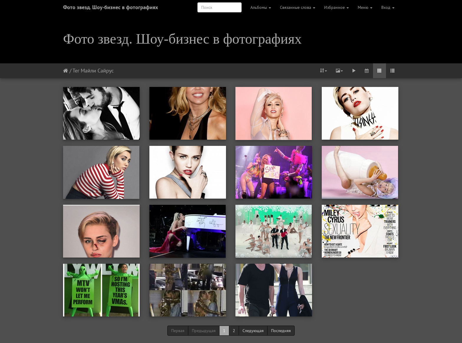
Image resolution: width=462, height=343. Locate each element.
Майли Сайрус (97, 70)
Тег (75, 70)
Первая (177, 330)
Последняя (281, 330)
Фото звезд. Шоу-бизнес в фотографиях (110, 7)
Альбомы (260, 7)
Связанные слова (297, 7)
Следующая (253, 330)
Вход (388, 7)
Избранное (336, 7)
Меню (365, 7)
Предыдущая (204, 330)
